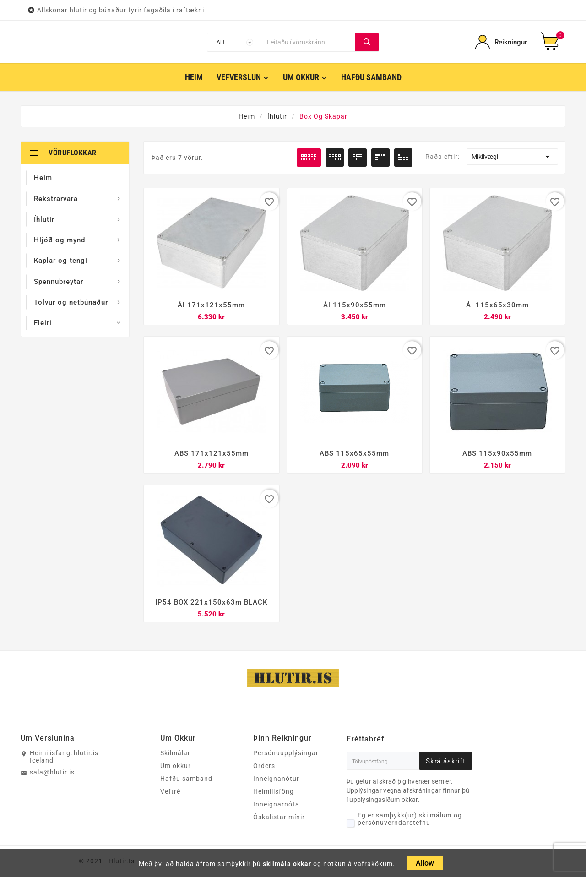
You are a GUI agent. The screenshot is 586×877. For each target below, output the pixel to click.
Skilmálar (175, 753)
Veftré (170, 791)
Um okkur (175, 766)
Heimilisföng (273, 791)
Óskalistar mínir (279, 817)
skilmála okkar (287, 863)
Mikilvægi (512, 156)
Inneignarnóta (276, 804)
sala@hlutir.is (52, 772)
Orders (264, 766)
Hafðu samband (186, 779)
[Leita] (309, 42)
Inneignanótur (276, 779)
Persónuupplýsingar (286, 753)
